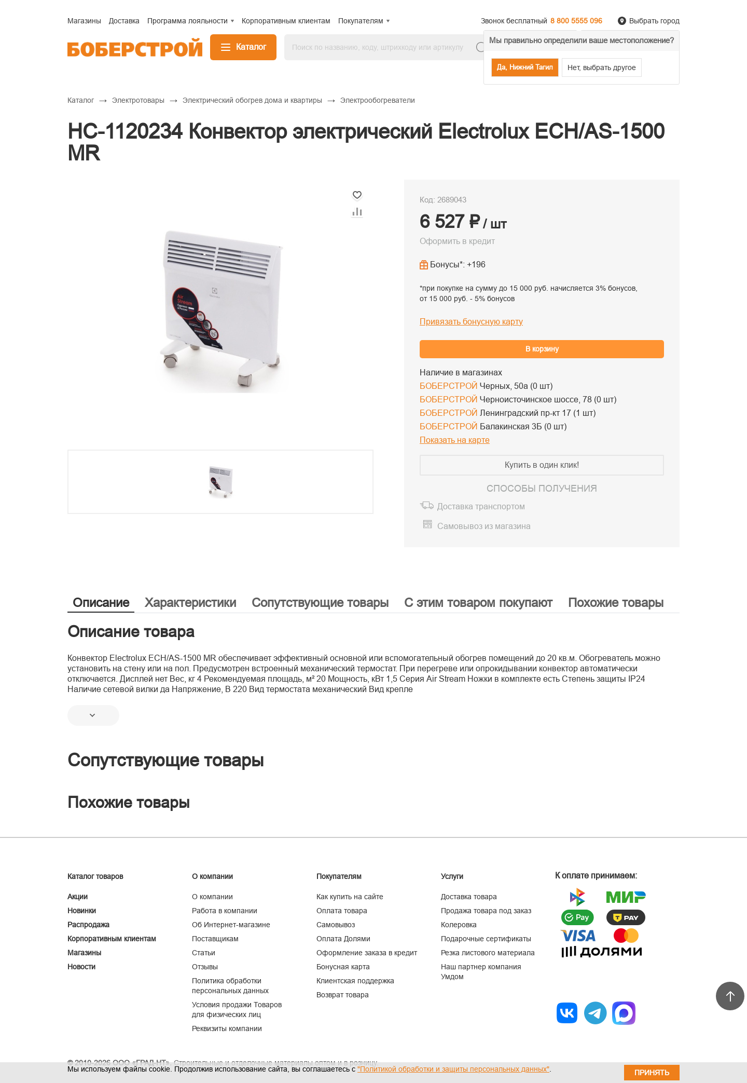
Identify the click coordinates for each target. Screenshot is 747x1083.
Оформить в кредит (457, 241)
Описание (101, 602)
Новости (81, 967)
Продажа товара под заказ (486, 910)
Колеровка (459, 924)
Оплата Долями (343, 939)
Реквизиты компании (227, 1028)
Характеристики (190, 602)
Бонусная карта (343, 967)
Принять (651, 1072)
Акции (77, 896)
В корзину (542, 349)
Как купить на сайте (349, 896)
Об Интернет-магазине (231, 924)
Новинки (81, 910)
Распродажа (88, 924)
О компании (212, 896)
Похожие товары (615, 602)
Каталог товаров (95, 876)
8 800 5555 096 (576, 21)
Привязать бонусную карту (471, 321)
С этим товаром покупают (478, 602)
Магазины (84, 953)
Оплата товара (341, 910)
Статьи (203, 953)
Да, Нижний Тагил (525, 67)
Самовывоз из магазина (484, 526)
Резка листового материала (488, 953)
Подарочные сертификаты (486, 939)
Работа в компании (224, 910)
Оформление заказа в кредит (366, 953)
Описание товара (131, 631)
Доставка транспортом (481, 506)
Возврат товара (342, 995)
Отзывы (205, 967)
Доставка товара (469, 896)
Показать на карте (455, 440)
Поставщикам (215, 939)
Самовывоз (335, 924)
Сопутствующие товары (320, 602)
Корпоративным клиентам (111, 939)
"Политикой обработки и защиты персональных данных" (453, 1069)
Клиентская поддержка (355, 981)
